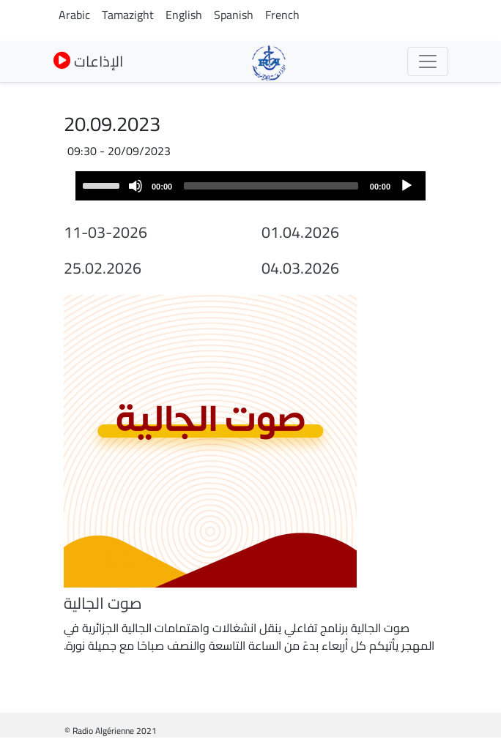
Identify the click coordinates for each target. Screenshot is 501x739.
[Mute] (135, 186)
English (184, 15)
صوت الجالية (103, 603)
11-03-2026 (105, 232)
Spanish (233, 15)
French (282, 15)
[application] (250, 185)
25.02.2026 (102, 267)
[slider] (271, 186)
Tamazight (128, 15)
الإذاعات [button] (88, 61)
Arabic (74, 15)
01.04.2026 (300, 232)
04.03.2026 (300, 267)
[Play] (406, 186)
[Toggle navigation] (427, 61)
